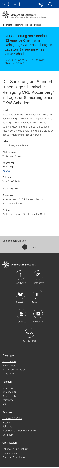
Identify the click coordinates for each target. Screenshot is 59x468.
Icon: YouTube (21, 314)
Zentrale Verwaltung (13, 458)
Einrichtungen (10, 454)
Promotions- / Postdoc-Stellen (19, 431)
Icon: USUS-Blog (29, 334)
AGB (4, 405)
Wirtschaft (8, 374)
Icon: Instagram (38, 276)
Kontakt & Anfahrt (12, 419)
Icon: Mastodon (37, 295)
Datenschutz (9, 393)
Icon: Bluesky (20, 295)
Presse (6, 423)
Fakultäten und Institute (15, 450)
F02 (14, 4)
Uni (3, 4)
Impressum (8, 389)
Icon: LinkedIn (38, 314)
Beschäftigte (9, 366)
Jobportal (7, 427)
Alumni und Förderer (13, 370)
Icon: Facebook (20, 276)
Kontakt (29, 248)
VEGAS (6, 171)
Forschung (16, 24)
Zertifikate (8, 401)
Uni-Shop (7, 435)
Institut (7, 24)
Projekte (26, 24)
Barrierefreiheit (10, 397)
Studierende (9, 362)
